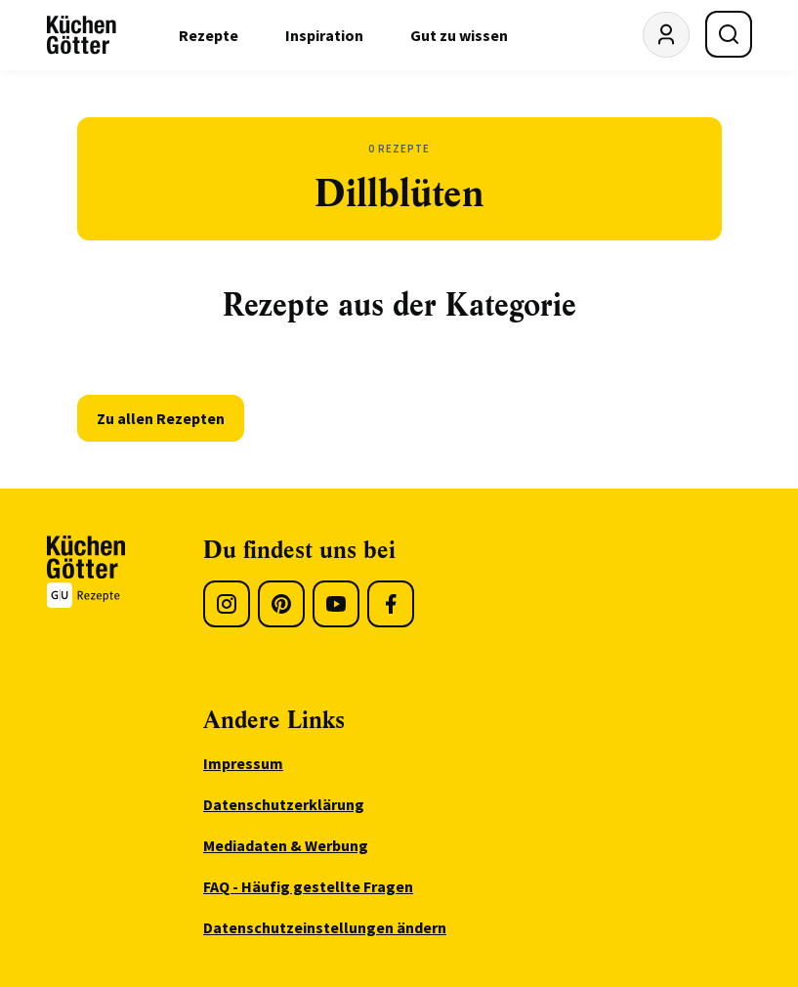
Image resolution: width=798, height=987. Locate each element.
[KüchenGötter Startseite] (81, 35)
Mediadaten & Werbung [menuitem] (285, 845)
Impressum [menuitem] (243, 763)
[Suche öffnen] (728, 34)
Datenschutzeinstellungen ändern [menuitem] (324, 927)
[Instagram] (226, 603)
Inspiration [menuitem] (324, 35)
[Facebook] (390, 603)
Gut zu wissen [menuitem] (459, 35)
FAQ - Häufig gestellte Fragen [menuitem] (308, 886)
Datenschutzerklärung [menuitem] (283, 804)
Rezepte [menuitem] (208, 35)
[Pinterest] (281, 603)
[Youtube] (336, 603)
